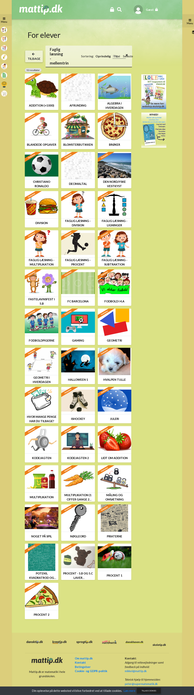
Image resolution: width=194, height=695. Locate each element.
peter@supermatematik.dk (140, 684)
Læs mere (129, 690)
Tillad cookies (149, 691)
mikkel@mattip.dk (135, 671)
